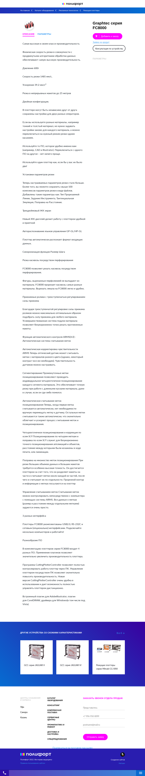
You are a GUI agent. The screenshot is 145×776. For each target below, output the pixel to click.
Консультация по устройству (109, 48)
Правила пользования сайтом (32, 763)
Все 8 (121, 633)
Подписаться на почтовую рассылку (73, 747)
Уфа (22, 707)
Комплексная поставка (54, 711)
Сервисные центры (53, 718)
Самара (23, 712)
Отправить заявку (95, 737)
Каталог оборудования (44, 10)
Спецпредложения (57, 739)
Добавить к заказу (107, 36)
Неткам (122, 763)
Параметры (44, 34)
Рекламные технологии (68, 10)
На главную (25, 10)
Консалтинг (53, 705)
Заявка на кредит (101, 42)
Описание (28, 34)
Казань (23, 717)
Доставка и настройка (53, 733)
